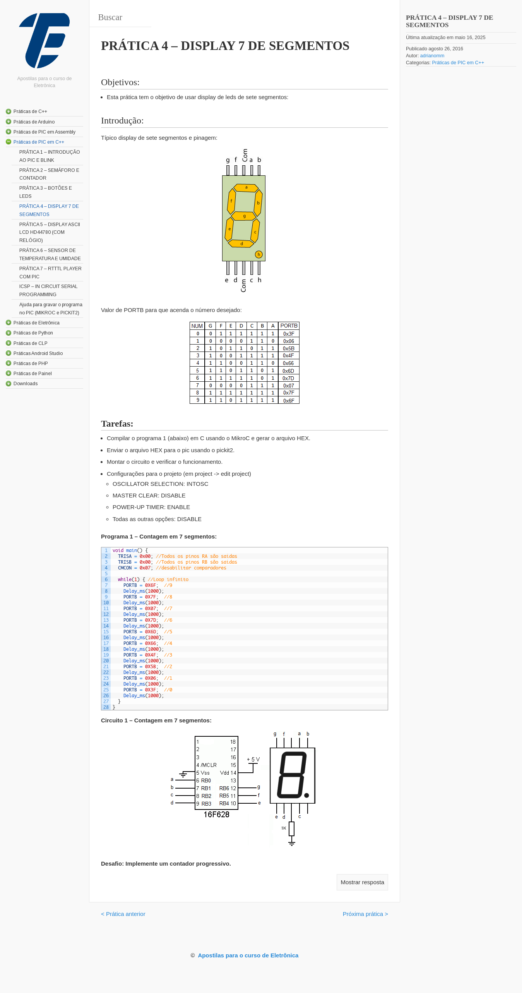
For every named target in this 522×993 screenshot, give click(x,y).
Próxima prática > (365, 914)
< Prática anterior (123, 914)
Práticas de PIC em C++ (458, 62)
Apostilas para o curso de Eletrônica (248, 955)
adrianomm (432, 55)
